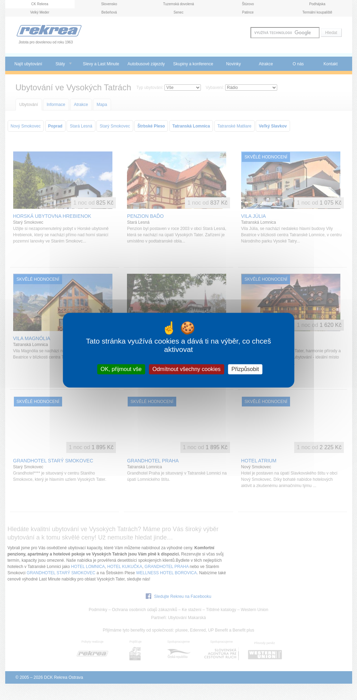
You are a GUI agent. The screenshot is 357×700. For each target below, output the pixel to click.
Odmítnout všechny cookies (186, 369)
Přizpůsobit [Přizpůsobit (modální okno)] (245, 369)
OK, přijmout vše (121, 369)
